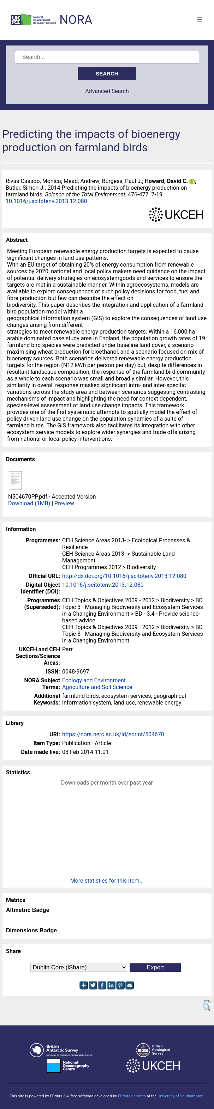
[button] (207, 1005)
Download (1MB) (29, 503)
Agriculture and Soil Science (97, 687)
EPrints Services (132, 1096)
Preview (64, 503)
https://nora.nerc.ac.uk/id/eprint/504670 (113, 734)
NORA (75, 20)
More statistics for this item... (107, 880)
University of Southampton (180, 1096)
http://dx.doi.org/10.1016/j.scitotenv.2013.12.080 (124, 576)
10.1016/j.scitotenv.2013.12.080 (46, 201)
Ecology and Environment (94, 680)
